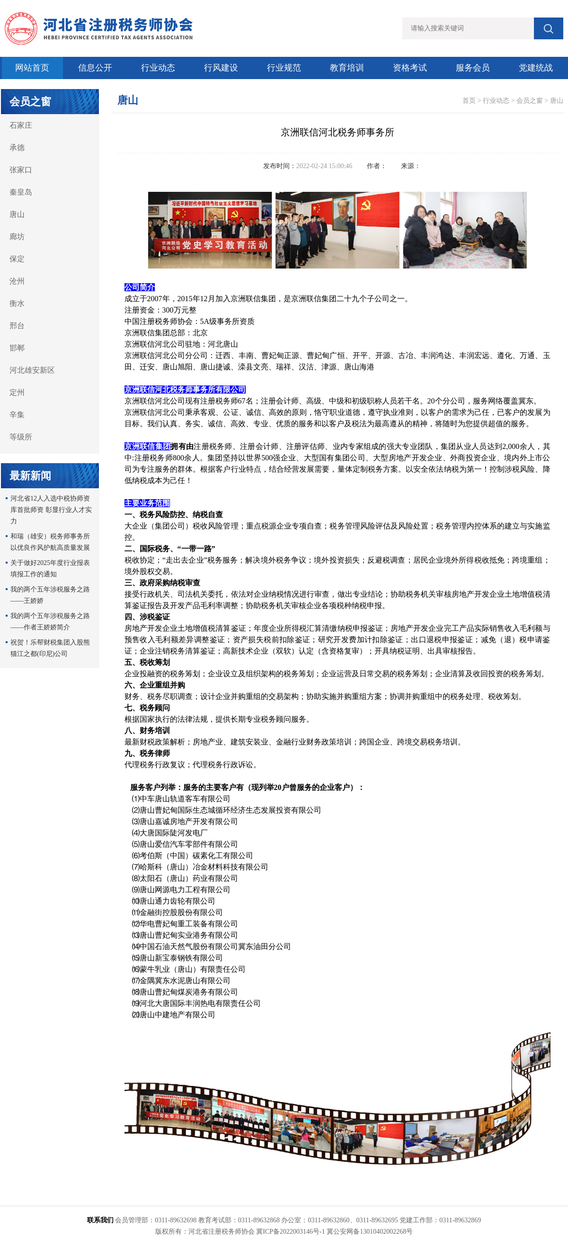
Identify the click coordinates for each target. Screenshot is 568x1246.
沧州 (17, 281)
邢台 (17, 326)
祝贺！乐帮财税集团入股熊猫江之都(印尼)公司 (50, 648)
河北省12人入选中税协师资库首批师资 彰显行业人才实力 (51, 510)
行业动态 (158, 67)
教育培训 (347, 67)
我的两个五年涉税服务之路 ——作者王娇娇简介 (50, 621)
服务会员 (473, 67)
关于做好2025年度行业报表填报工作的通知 (50, 568)
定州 (17, 392)
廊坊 (17, 237)
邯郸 (17, 348)
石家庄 (20, 125)
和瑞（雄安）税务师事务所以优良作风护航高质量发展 (50, 542)
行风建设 (221, 67)
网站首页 (32, 67)
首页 (469, 100)
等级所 (20, 437)
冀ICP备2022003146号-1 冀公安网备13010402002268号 (334, 1231)
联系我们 (100, 1220)
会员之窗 (529, 100)
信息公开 (95, 67)
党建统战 (536, 67)
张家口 (20, 170)
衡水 (17, 303)
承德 (17, 147)
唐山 (17, 214)
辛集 (17, 415)
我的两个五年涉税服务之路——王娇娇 (50, 595)
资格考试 (410, 67)
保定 (17, 259)
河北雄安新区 (32, 370)
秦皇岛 (20, 192)
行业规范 (284, 67)
